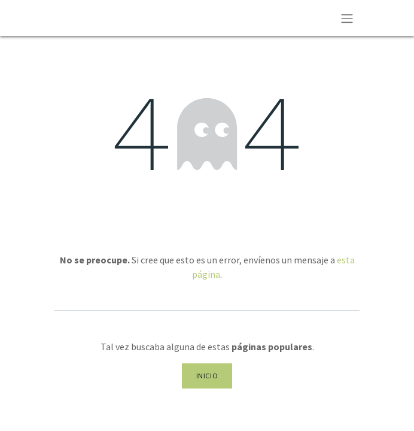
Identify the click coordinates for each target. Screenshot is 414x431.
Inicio (207, 375)
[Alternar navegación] (347, 18)
